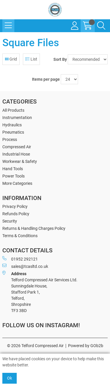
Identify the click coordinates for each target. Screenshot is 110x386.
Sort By (60, 59)
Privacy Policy (15, 206)
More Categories (17, 183)
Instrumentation (17, 117)
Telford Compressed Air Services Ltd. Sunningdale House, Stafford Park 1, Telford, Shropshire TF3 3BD (39, 292)
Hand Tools (12, 168)
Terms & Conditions (20, 235)
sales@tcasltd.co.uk (25, 266)
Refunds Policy (15, 213)
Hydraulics (12, 125)
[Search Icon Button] (101, 25)
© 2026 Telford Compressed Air (35, 345)
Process (9, 139)
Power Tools (13, 176)
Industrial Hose (16, 154)
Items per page (46, 79)
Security (9, 221)
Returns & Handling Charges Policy (33, 228)
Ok (9, 378)
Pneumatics (13, 132)
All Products (13, 110)
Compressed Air (16, 146)
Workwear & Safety (19, 161)
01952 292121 (20, 258)
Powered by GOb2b (85, 345)
